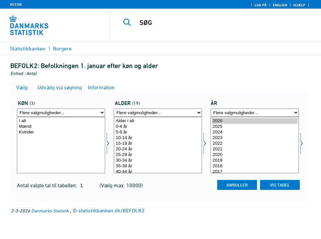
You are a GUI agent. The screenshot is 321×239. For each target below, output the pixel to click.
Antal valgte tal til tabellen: (48, 185)
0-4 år (158, 126)
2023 (254, 138)
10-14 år (158, 138)
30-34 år (158, 160)
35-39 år (158, 166)
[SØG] (220, 22)
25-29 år (158, 155)
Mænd (61, 126)
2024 (254, 132)
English (280, 5)
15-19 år (158, 143)
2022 (254, 143)
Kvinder (61, 132)
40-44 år (158, 172)
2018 (254, 166)
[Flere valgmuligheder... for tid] (255, 113)
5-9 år (158, 132)
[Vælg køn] (61, 145)
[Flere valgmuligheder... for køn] (61, 113)
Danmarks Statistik (50, 210)
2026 (254, 121)
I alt (61, 121)
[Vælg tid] (255, 145)
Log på (261, 5)
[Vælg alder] (158, 145)
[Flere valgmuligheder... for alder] (158, 113)
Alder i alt (158, 121)
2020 (254, 155)
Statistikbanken (27, 48)
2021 (254, 149)
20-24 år (158, 149)
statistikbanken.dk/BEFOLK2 (111, 210)
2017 (254, 172)
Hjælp (299, 5)
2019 (254, 160)
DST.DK (16, 4)
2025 (254, 126)
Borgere (62, 48)
